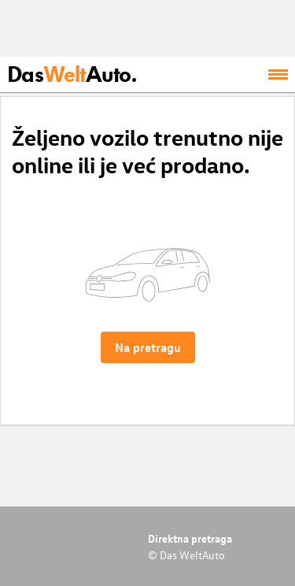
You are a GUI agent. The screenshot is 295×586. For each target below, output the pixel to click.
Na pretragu (148, 347)
